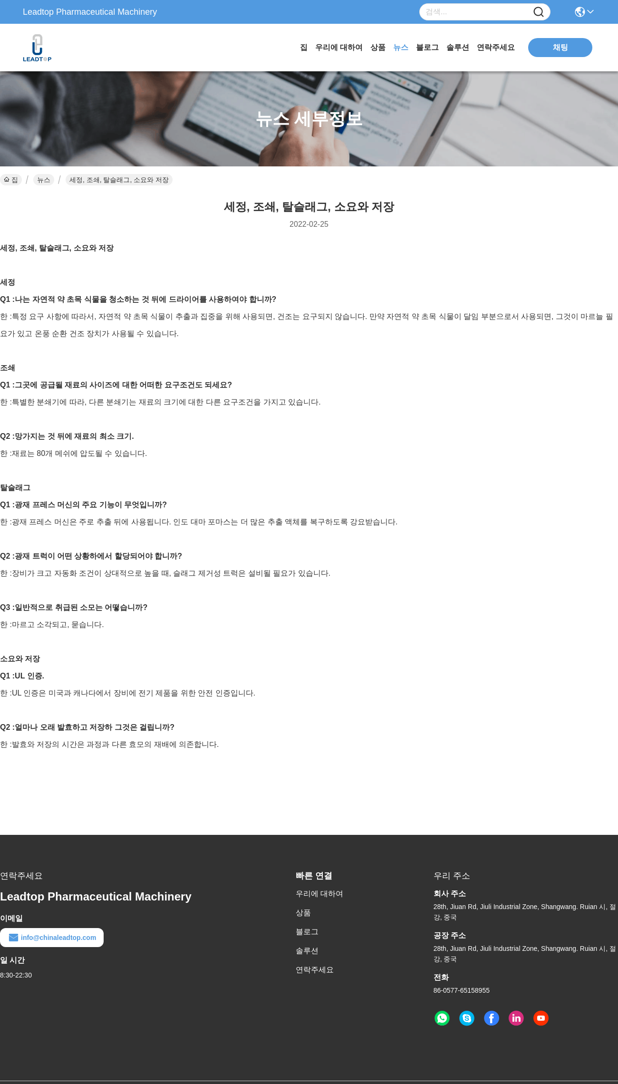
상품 (378, 47)
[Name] (538, 12)
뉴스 (400, 47)
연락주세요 (496, 47)
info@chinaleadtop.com (52, 937)
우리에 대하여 (339, 47)
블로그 (427, 47)
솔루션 (457, 47)
